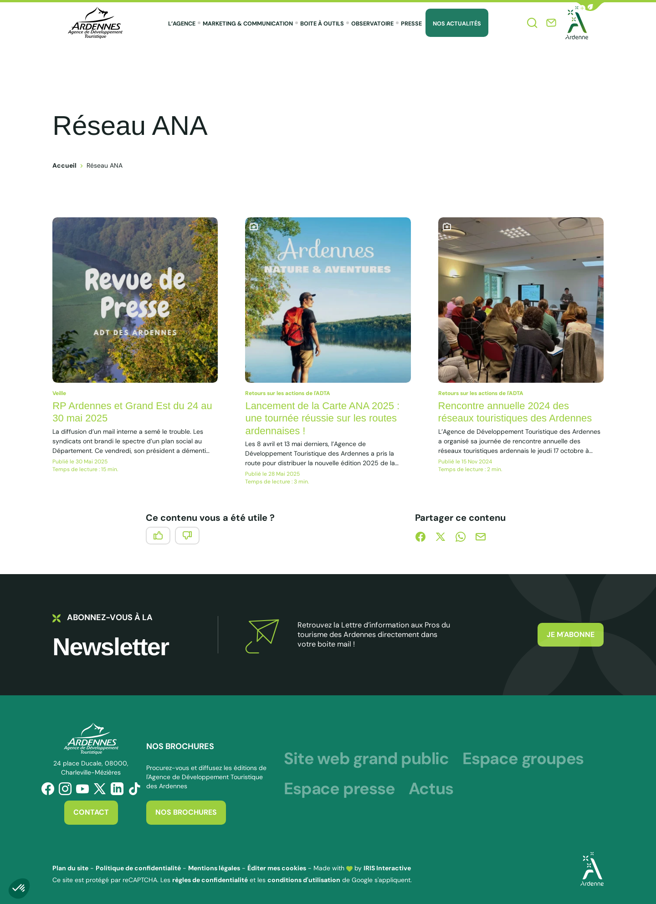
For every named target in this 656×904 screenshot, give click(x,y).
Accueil (64, 165)
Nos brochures (186, 812)
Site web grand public (366, 758)
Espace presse (339, 789)
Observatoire (372, 23)
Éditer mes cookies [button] (276, 868)
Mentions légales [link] (214, 868)
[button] (590, 6)
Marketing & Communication (248, 23)
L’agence (181, 23)
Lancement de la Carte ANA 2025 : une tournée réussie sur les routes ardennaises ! (322, 418)
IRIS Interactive (387, 868)
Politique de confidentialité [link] (138, 868)
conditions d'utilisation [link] (303, 880)
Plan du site (70, 868)
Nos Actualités (457, 23)
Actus (431, 789)
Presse (411, 23)
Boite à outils (322, 23)
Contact (91, 812)
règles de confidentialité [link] (210, 880)
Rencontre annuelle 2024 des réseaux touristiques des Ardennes (515, 412)
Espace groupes (523, 758)
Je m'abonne (570, 634)
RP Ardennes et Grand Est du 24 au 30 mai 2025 (132, 412)
